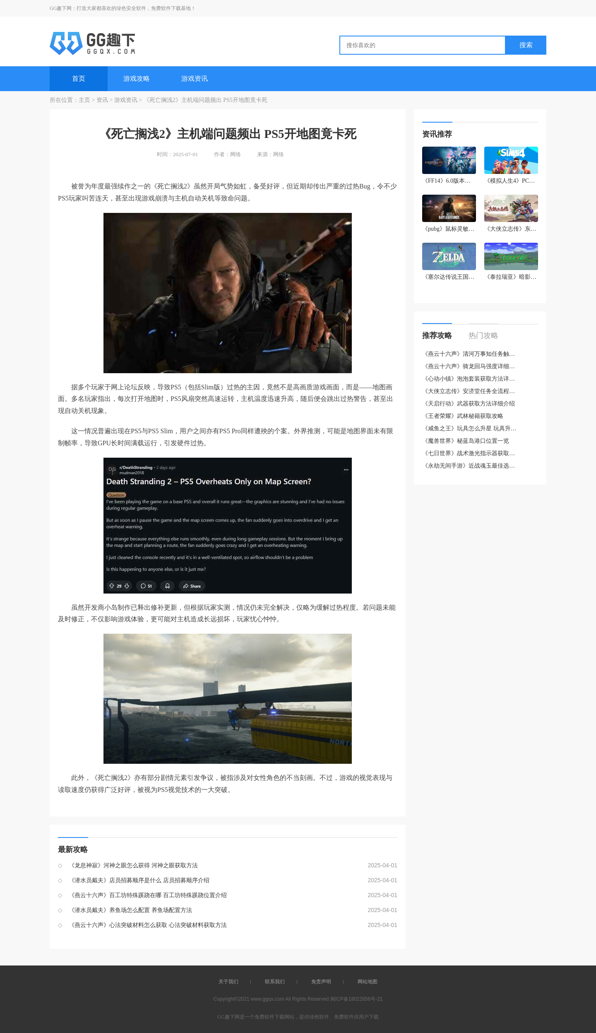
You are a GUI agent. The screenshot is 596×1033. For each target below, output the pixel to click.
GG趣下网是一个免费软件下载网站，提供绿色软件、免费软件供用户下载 (297, 1017)
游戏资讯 (194, 78)
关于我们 (228, 982)
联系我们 (275, 982)
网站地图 (367, 982)
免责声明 (321, 982)
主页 (84, 100)
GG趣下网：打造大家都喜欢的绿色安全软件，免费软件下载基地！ (123, 8)
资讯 (102, 100)
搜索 (526, 44)
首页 (78, 78)
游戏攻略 (136, 78)
